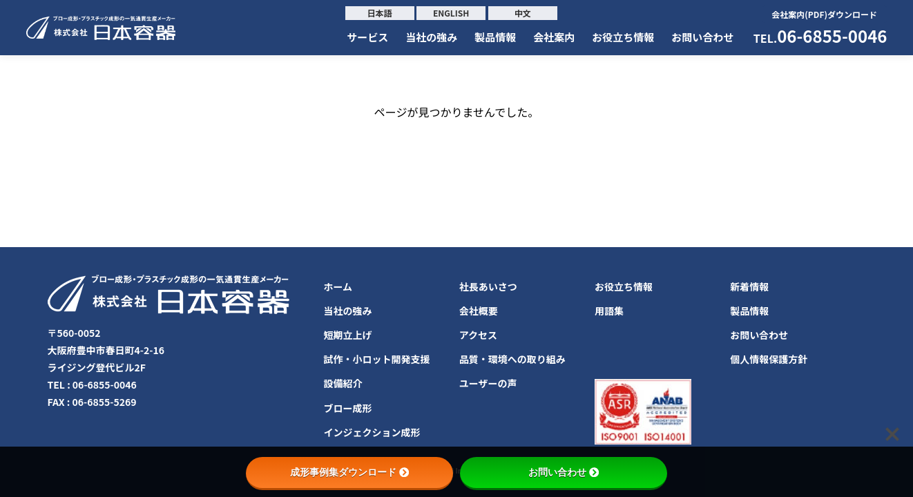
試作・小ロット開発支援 (377, 359)
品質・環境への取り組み (512, 359)
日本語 (379, 13)
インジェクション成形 (372, 432)
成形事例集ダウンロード (349, 472)
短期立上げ (348, 335)
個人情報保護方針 (768, 359)
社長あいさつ (488, 286)
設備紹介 (343, 383)
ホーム (338, 286)
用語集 (609, 311)
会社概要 (478, 311)
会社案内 (554, 37)
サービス (367, 37)
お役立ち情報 (623, 37)
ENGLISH (451, 13)
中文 (523, 13)
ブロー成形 (348, 408)
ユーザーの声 (488, 383)
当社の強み (431, 37)
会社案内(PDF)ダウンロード (824, 14)
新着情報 (749, 286)
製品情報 (495, 37)
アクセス (478, 335)
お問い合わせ (702, 37)
